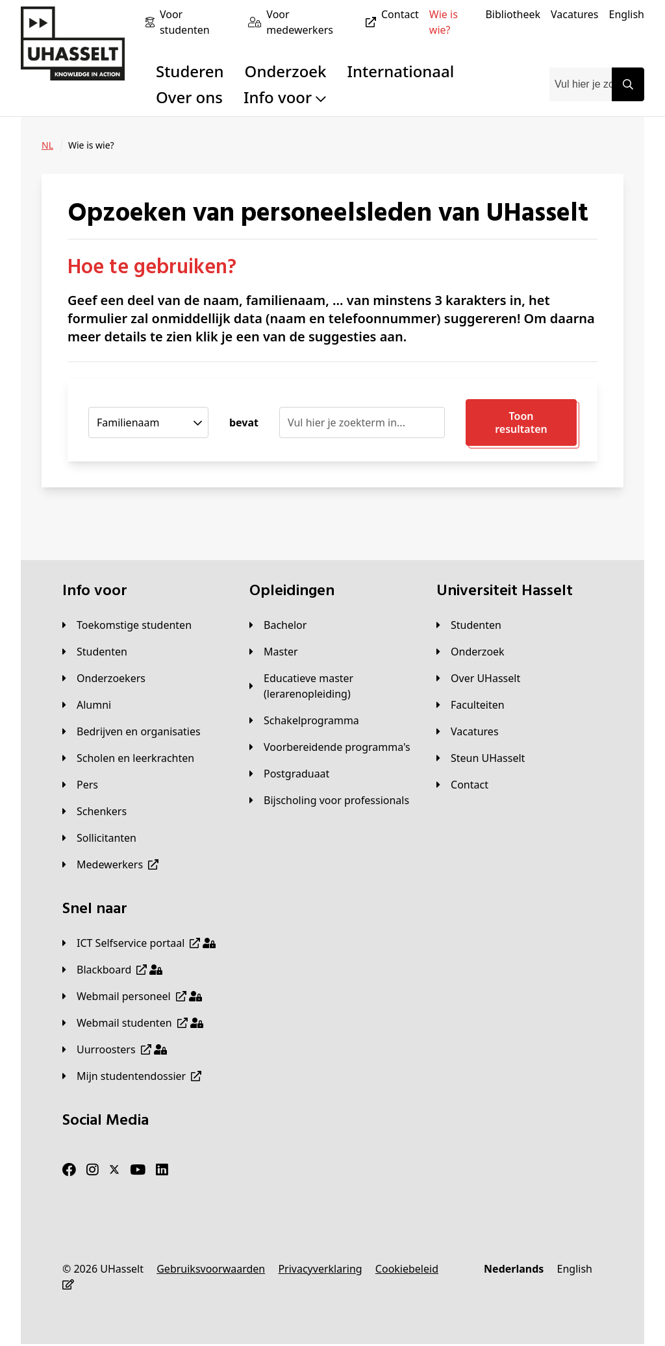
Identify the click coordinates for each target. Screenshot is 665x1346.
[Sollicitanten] (99, 838)
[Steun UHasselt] (480, 758)
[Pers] (80, 784)
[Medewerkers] (110, 864)
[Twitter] (114, 1170)
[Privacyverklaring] (320, 1269)
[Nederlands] (514, 1269)
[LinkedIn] (162, 1170)
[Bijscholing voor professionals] (329, 800)
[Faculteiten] (470, 705)
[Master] (273, 651)
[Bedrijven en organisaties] (131, 731)
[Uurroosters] (114, 1049)
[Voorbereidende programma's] (329, 747)
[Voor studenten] (199, 22)
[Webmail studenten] (132, 1023)
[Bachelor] (278, 625)
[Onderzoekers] (103, 678)
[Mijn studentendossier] (131, 1076)
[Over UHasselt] (478, 678)
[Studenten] (94, 651)
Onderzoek (286, 71)
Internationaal (401, 71)
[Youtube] (137, 1170)
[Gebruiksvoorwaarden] (211, 1269)
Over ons (189, 97)
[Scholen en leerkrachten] (128, 758)
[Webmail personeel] (132, 996)
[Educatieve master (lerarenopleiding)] (332, 686)
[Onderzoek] (470, 651)
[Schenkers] (94, 811)
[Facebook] (69, 1170)
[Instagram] (92, 1170)
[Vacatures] (575, 14)
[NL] (47, 145)
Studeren (190, 71)
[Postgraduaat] (289, 773)
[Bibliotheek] (512, 14)
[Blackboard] (112, 969)
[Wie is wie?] (452, 22)
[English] (626, 14)
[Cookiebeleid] (406, 1269)
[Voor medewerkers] (323, 22)
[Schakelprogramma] (304, 720)
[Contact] (400, 14)
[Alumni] (86, 705)
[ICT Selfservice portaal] (139, 943)
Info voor (285, 97)
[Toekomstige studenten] (127, 625)
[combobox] (580, 84)
